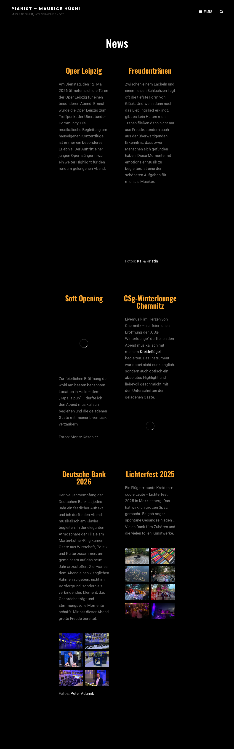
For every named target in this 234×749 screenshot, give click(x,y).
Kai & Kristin (147, 261)
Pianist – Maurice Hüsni (45, 8)
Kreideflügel (150, 351)
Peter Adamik (82, 693)
